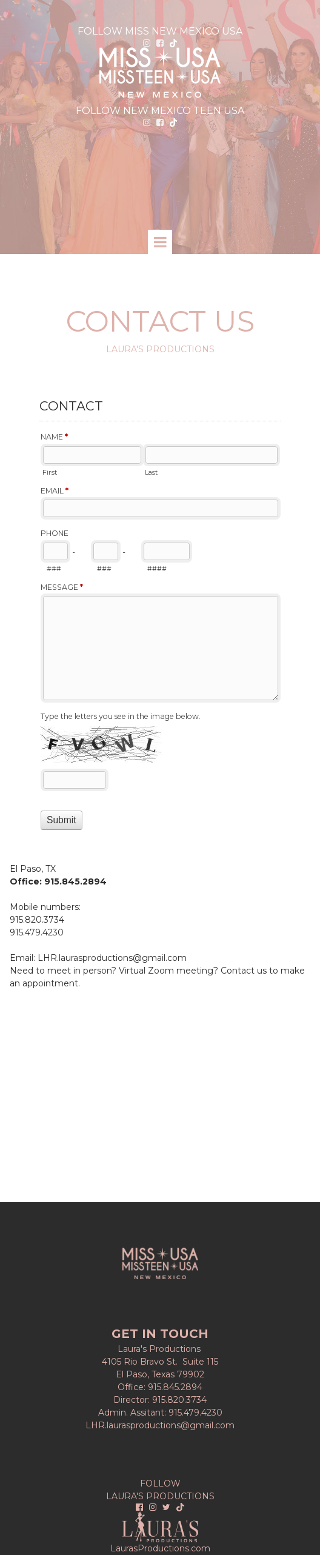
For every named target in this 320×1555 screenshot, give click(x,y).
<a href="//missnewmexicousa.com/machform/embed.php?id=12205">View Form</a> (160, 616)
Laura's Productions (160, 1348)
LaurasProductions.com (160, 1548)
